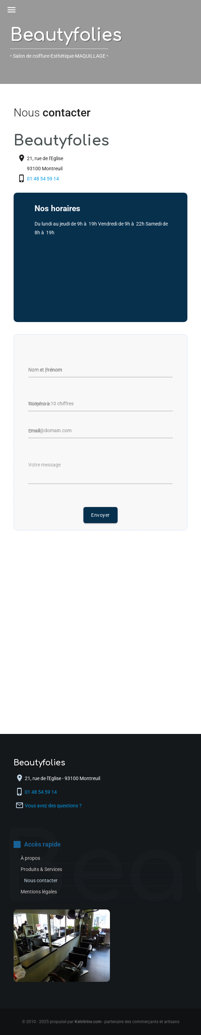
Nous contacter (41, 880)
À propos (30, 858)
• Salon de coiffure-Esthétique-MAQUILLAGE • (59, 56)
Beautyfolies (66, 35)
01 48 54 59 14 (43, 178)
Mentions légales (39, 891)
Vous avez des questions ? (53, 805)
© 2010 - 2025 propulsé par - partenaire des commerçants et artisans (100, 1021)
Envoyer (100, 515)
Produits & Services (41, 869)
